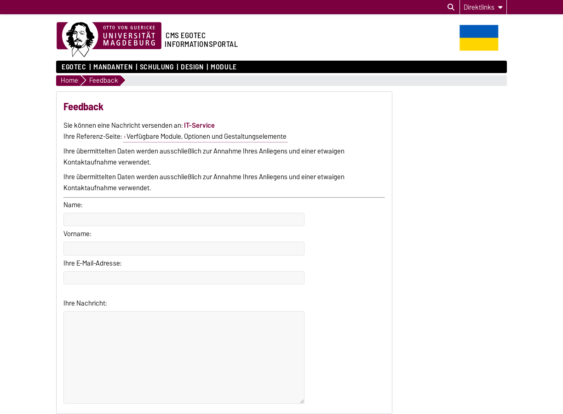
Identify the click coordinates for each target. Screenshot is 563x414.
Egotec (74, 67)
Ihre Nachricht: (85, 303)
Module (223, 67)
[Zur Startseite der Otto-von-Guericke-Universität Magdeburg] (109, 40)
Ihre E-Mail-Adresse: (92, 263)
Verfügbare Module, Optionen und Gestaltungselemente (206, 136)
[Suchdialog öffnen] (451, 7)
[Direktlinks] (483, 7)
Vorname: (77, 233)
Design (192, 67)
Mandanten (112, 67)
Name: (72, 204)
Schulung (156, 67)
